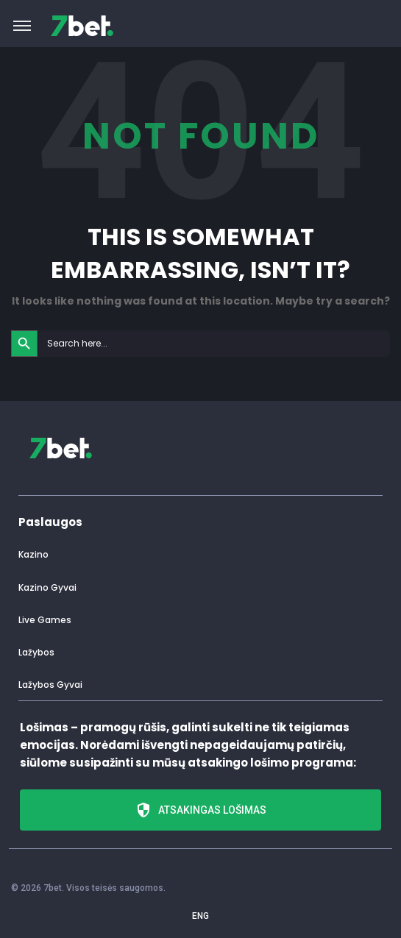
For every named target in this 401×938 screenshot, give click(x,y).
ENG (200, 916)
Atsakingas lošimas (200, 810)
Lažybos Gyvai (50, 684)
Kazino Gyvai (47, 587)
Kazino (33, 554)
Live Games (44, 620)
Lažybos (36, 652)
